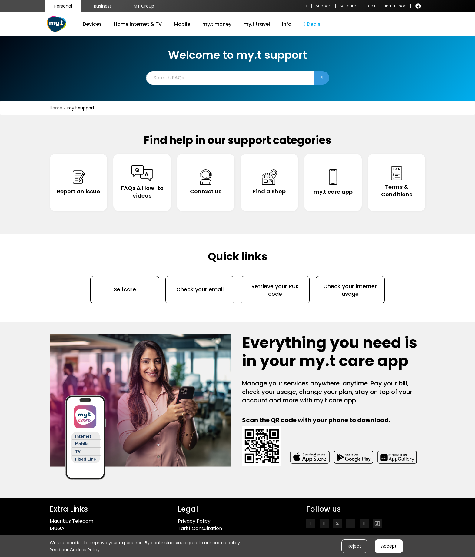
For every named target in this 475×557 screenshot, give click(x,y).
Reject (354, 546)
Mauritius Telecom (71, 521)
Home (57, 108)
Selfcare (348, 6)
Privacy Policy (194, 521)
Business (103, 6)
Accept (389, 546)
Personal (63, 6)
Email (369, 6)
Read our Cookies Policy (75, 550)
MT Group (144, 6)
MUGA (57, 528)
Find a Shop (395, 6)
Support (323, 6)
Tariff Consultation (200, 528)
